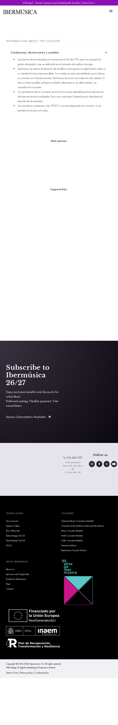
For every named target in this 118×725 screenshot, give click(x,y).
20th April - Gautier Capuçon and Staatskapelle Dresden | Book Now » (59, 2)
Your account (12, 520)
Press (8, 583)
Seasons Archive (68, 545)
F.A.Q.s (9, 545)
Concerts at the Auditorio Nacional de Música (82, 525)
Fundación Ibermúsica (16, 579)
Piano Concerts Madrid (72, 530)
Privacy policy (26, 672)
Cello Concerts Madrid (71, 540)
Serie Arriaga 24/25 (15, 535)
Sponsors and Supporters (17, 574)
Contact (10, 588)
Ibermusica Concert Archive (73, 550)
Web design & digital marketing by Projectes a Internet (30, 667)
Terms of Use (12, 672)
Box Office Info (13, 530)
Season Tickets (13, 525)
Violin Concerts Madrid (72, 535)
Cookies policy (42, 672)
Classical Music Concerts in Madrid (77, 520)
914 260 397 (73, 457)
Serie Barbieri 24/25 (15, 540)
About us (10, 569)
